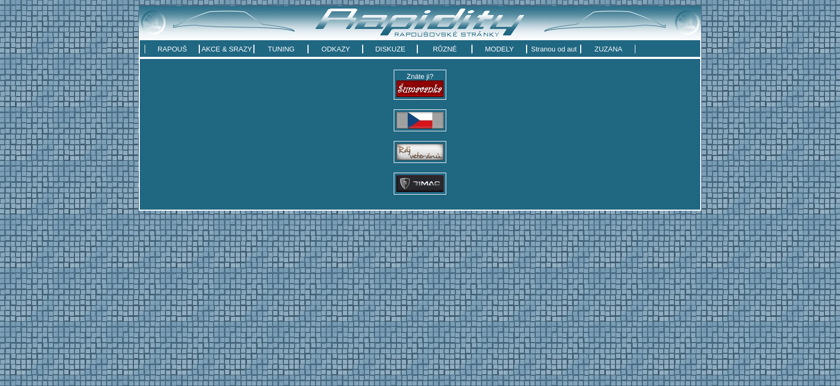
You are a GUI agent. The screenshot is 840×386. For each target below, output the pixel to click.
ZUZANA (608, 49)
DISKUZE (390, 49)
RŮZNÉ (445, 49)
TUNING (281, 49)
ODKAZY (335, 49)
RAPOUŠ (172, 49)
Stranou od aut (553, 49)
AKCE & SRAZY (226, 49)
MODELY (499, 49)
